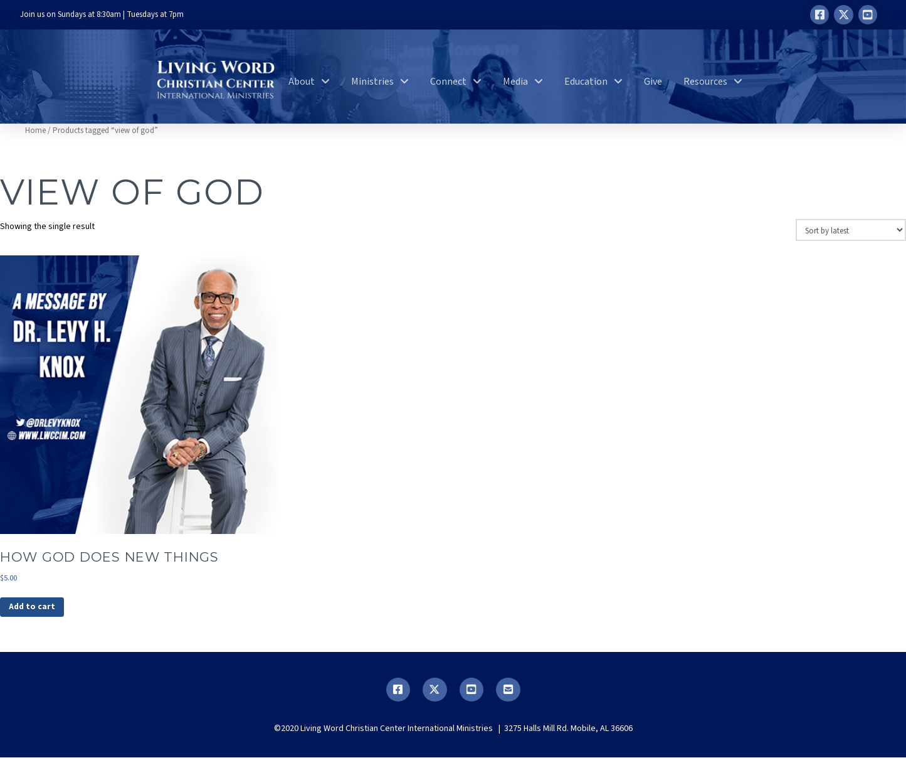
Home (35, 130)
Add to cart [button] (32, 607)
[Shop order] (851, 229)
